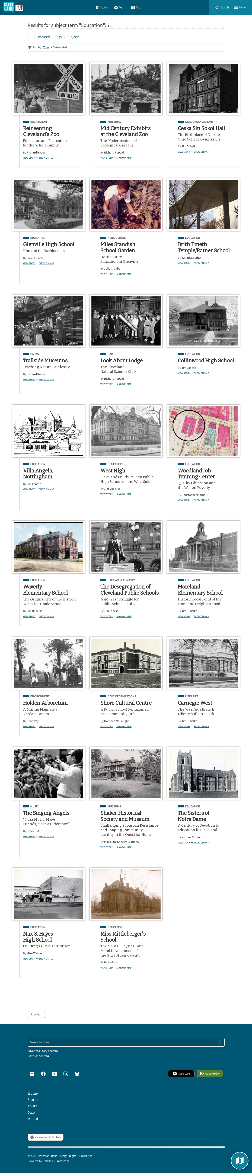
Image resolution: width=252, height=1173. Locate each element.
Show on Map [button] (46, 157)
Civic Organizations (199, 122)
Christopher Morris (193, 495)
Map (136, 7)
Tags (58, 36)
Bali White (110, 962)
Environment (39, 696)
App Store (181, 1073)
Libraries (191, 696)
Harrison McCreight (116, 721)
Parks (34, 354)
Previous (36, 1014)
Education (37, 238)
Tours (120, 7)
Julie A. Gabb (35, 258)
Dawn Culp (33, 831)
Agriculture (117, 238)
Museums (114, 122)
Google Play (210, 1073)
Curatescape (61, 1161)
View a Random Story (45, 1137)
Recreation (38, 122)
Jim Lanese (188, 368)
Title (46, 47)
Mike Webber (35, 953)
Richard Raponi (36, 152)
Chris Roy (33, 721)
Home (33, 1093)
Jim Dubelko (189, 146)
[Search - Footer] (126, 1042)
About (33, 1119)
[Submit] (219, 1042)
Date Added (60, 47)
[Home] (13, 7)
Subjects (73, 36)
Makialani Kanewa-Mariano (121, 842)
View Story (29, 157)
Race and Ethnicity (121, 580)
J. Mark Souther (191, 258)
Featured (43, 36)
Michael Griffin (190, 837)
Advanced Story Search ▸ (43, 1051)
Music (34, 806)
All (29, 36)
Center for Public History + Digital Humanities (64, 1156)
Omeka (47, 1161)
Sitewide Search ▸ (39, 1056)
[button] (222, 7)
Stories (102, 7)
